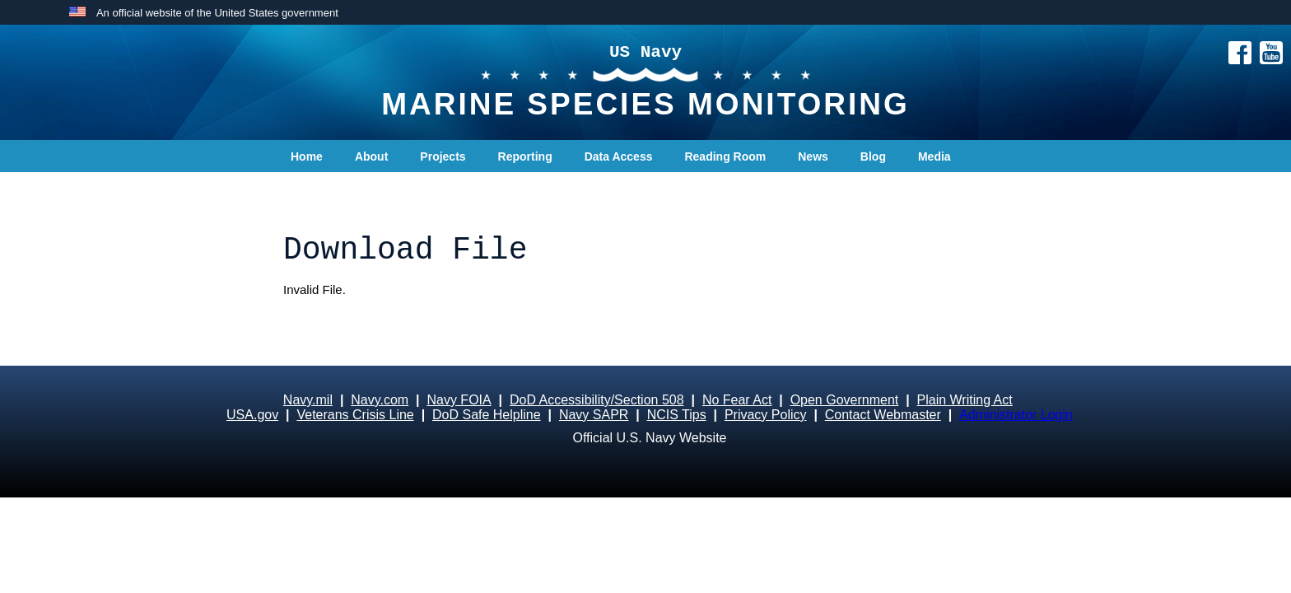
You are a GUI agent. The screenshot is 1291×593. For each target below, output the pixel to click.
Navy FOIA (458, 400)
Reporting (525, 156)
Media (934, 156)
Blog (873, 156)
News (813, 156)
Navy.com (379, 400)
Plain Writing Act (965, 400)
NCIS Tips (676, 415)
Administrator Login (1016, 415)
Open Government (844, 400)
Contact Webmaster (883, 415)
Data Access (619, 156)
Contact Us (321, 189)
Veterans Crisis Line (354, 415)
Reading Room (725, 156)
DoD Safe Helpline (486, 415)
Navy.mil (308, 400)
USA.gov (252, 415)
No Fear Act (736, 400)
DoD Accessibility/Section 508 (597, 400)
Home (307, 156)
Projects (442, 156)
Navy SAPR (593, 415)
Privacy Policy (766, 415)
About (371, 156)
